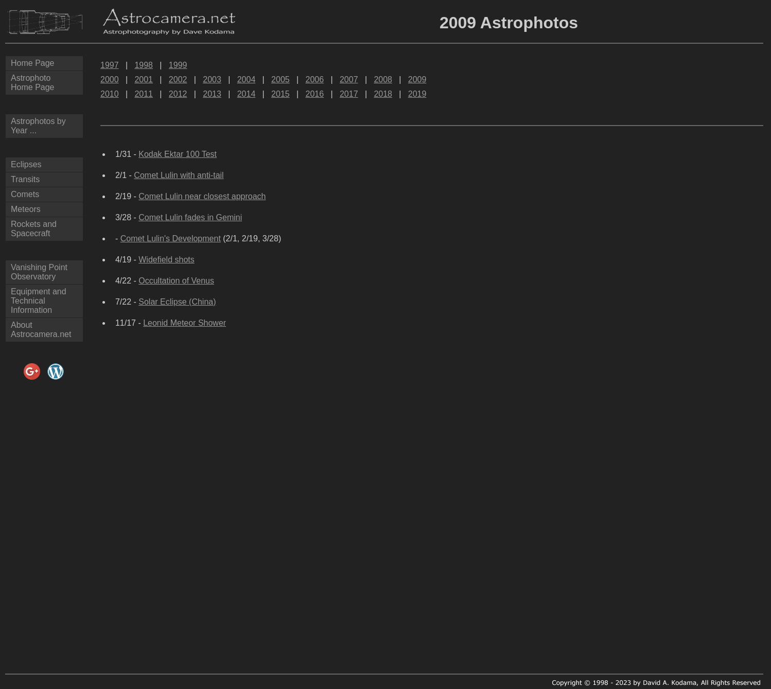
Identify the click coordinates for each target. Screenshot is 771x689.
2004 (246, 79)
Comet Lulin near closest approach (202, 196)
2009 (417, 79)
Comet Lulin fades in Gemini (190, 217)
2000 (109, 79)
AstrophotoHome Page (33, 83)
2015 (280, 94)
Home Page (33, 63)
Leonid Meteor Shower (184, 323)
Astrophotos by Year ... (38, 126)
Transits (25, 179)
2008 (383, 79)
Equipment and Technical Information (38, 300)
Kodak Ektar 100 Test (177, 154)
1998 (143, 65)
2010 (109, 94)
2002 (178, 79)
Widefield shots (166, 259)
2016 (315, 94)
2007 (349, 79)
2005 (280, 79)
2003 (212, 79)
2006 (315, 79)
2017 (349, 94)
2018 (383, 94)
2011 (143, 94)
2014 (246, 94)
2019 (417, 94)
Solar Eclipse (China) (177, 301)
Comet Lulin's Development (170, 238)
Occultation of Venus (176, 280)
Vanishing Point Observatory (39, 272)
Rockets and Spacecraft (34, 229)
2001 (143, 79)
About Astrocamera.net (41, 330)
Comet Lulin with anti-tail (178, 175)
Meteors (26, 209)
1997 (109, 65)
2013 (212, 94)
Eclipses (26, 164)
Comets (25, 194)
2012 (178, 94)
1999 (178, 65)
